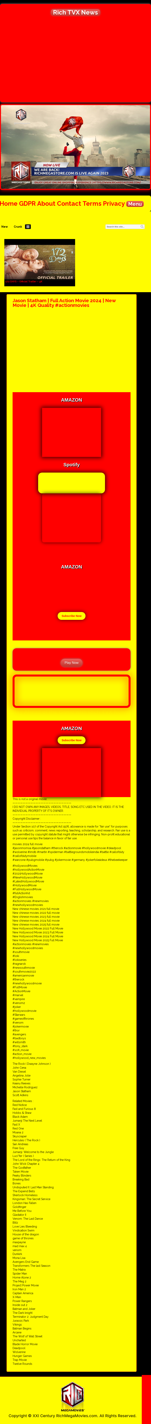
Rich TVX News (75, 12)
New (4, 226)
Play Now (72, 663)
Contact (69, 203)
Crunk (18, 226)
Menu (135, 204)
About (46, 203)
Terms (92, 203)
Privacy (114, 203)
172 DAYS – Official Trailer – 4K (23, 281)
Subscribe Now (71, 615)
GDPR (27, 203)
